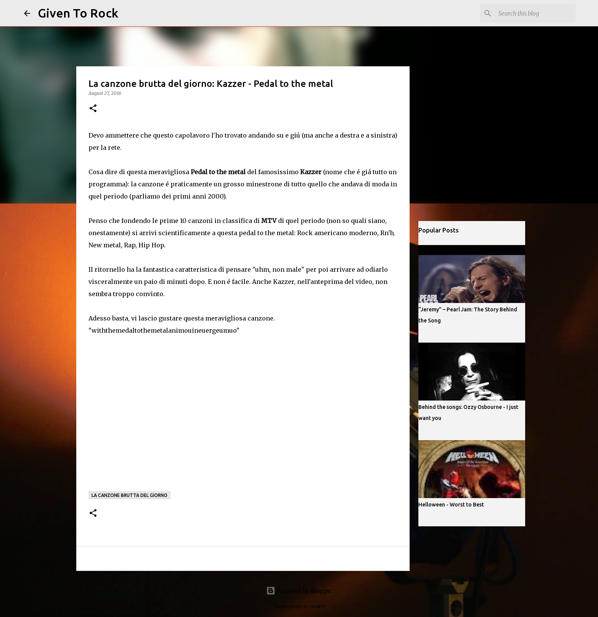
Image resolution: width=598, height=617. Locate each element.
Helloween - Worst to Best (451, 505)
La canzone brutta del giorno (129, 495)
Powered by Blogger (299, 590)
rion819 (317, 606)
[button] (93, 109)
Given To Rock (78, 13)
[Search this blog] (535, 13)
